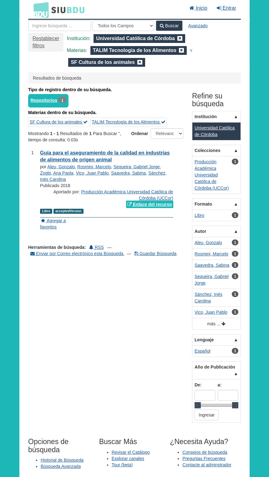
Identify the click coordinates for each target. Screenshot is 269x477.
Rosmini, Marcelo (94, 166)
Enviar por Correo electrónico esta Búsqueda (77, 253)
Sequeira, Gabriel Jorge (137, 166)
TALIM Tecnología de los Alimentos (128, 121)
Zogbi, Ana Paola (57, 173)
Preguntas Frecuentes (204, 458)
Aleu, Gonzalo (61, 166)
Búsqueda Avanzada (61, 466)
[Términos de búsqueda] (59, 25)
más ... (216, 324)
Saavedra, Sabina (128, 173)
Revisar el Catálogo (131, 452)
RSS (96, 247)
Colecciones (207, 150)
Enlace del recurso (149, 204)
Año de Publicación (215, 367)
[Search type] (123, 25)
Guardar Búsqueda (155, 253)
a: (219, 384)
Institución (206, 116)
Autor (200, 231)
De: (198, 384)
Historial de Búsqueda (62, 460)
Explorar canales (128, 458)
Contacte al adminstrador (206, 464)
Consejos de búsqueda (204, 452)
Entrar (226, 8)
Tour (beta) (122, 464)
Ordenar (139, 133)
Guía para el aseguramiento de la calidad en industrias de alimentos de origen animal (105, 156)
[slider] (198, 405)
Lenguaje (204, 339)
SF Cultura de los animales (59, 121)
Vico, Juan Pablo (92, 173)
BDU (39, 9)
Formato (203, 204)
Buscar (169, 25)
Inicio (198, 8)
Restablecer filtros (46, 42)
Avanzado (198, 25)
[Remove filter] (179, 38)
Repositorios (44, 100)
